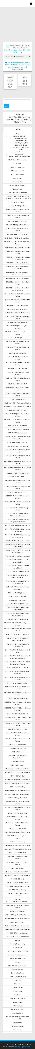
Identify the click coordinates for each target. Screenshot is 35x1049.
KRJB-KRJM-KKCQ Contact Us (17, 966)
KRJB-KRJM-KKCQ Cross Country (17, 234)
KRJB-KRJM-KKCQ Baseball (18, 338)
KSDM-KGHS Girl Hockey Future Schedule (17, 845)
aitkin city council (24, 63)
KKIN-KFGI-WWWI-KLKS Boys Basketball (18, 541)
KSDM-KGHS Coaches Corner (17, 748)
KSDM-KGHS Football (17, 765)
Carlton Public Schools (13, 65)
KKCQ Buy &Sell (18, 1006)
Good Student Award (17, 973)
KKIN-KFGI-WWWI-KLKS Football (17, 446)
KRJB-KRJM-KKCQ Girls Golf (17, 384)
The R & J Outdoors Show (17, 977)
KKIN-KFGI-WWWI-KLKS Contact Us (19, 198)
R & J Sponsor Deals (17, 174)
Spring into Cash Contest (18, 958)
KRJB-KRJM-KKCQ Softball (17, 353)
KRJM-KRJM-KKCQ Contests (17, 593)
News (10, 50)
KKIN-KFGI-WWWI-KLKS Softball (17, 683)
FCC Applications (17, 182)
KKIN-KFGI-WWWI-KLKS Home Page (19, 119)
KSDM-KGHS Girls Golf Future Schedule (17, 926)
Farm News (19, 152)
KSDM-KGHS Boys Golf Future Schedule (17, 915)
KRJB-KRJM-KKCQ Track (17, 399)
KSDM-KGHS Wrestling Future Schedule (17, 790)
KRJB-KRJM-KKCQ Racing (17, 600)
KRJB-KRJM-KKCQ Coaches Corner (17, 937)
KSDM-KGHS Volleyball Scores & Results (17, 783)
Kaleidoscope (17, 1030)
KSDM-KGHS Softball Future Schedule (17, 883)
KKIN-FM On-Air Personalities (17, 426)
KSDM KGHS (17, 899)
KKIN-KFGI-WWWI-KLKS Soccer (17, 492)
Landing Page (19, 114)
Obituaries (17, 984)
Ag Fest (17, 940)
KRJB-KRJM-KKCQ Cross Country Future (17, 238)
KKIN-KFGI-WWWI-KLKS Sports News (17, 429)
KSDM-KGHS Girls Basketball (17, 813)
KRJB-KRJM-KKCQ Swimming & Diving (17, 247)
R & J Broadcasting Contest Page (17, 951)
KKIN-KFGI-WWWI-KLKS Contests (17, 442)
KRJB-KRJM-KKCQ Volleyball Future (17, 225)
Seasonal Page (17, 947)
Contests (17, 980)
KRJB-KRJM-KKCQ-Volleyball (17, 221)
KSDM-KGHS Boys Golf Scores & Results (17, 918)
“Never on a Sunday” (17, 171)
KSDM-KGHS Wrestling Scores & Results (17, 794)
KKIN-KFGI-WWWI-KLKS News (17, 433)
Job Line (17, 962)
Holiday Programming (17, 998)
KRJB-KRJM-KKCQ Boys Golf (17, 368)
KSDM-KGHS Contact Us (19, 902)
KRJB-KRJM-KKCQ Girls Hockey (17, 309)
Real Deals (17, 995)
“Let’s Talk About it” (17, 1026)
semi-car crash (22, 67)
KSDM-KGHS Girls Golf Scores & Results (17, 929)
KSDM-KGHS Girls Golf (17, 922)
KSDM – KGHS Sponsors (17, 167)
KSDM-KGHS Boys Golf (17, 911)
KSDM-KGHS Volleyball (17, 776)
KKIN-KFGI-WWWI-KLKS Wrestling (17, 619)
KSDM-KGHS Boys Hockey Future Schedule (17, 832)
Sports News (17, 178)
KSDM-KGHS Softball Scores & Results (18, 886)
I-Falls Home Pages (19, 122)
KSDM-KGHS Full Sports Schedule (17, 933)
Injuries (14, 67)
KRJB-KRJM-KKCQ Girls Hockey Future (17, 313)
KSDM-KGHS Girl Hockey (17, 842)
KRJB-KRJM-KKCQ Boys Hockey (17, 305)
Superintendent (17, 69)
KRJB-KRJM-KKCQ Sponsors (17, 160)
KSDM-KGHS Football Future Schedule (17, 769)
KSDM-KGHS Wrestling (17, 787)
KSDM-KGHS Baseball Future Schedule (17, 872)
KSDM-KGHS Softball (17, 879)
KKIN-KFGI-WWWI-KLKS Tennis (17, 477)
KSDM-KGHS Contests (17, 761)
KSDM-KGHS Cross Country (17, 890)
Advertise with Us (17, 1013)
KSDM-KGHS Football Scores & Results (17, 772)
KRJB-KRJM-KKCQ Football (18, 206)
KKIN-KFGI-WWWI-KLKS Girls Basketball (17, 556)
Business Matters (17, 969)
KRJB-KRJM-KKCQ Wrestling (17, 322)
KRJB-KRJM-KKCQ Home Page (19, 117)
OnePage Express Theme (22, 1047)
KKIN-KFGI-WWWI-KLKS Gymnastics (17, 634)
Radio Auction (17, 1022)
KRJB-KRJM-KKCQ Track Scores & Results (17, 406)
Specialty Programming (17, 944)
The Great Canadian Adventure (17, 955)
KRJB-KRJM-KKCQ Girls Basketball (17, 278)
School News (19, 154)
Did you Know (17, 164)
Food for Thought (17, 987)
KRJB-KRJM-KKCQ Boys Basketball (17, 263)
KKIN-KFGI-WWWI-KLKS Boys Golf (17, 698)
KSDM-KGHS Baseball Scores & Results (17, 875)
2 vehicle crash (13, 63)
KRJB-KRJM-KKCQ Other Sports (17, 410)
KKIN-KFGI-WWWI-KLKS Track (17, 729)
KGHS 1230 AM (17, 991)
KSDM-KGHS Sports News (17, 745)
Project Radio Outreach (17, 185)
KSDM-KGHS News (17, 752)
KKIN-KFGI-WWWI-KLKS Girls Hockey (17, 604)
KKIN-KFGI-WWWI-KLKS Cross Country (17, 525)
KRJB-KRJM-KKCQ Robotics (17, 596)
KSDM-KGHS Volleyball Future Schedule (17, 779)
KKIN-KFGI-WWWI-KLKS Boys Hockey (17, 571)
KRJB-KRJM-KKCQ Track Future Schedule (17, 403)
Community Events (19, 136)
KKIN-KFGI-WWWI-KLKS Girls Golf (17, 714)
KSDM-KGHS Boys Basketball (17, 798)
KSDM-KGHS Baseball (17, 868)
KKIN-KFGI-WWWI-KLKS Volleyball (17, 473)
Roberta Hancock (14, 46)
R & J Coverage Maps (17, 1009)
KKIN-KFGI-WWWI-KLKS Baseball (17, 668)
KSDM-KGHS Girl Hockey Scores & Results (17, 849)
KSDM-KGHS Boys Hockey (17, 829)
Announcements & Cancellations (19, 156)
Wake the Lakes (17, 1002)
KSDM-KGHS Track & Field (17, 853)
